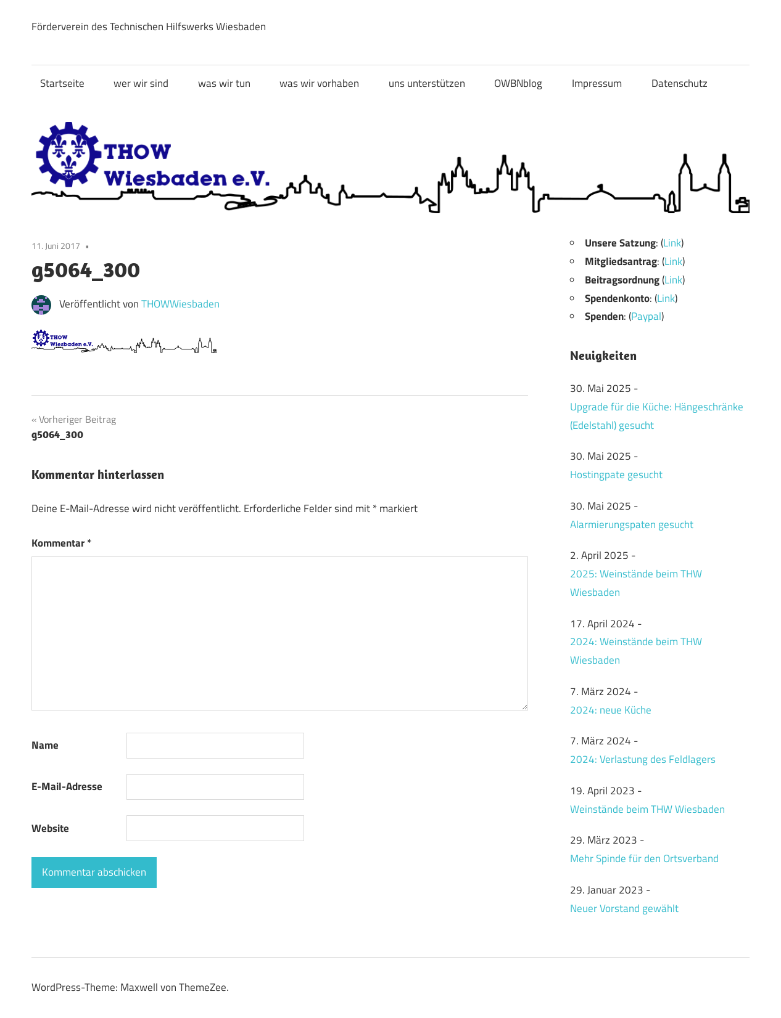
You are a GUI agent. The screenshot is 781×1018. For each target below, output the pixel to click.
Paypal (646, 316)
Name (45, 745)
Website (50, 828)
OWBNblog (518, 83)
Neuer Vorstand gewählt (624, 908)
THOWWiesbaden (180, 304)
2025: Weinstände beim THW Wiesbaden (636, 583)
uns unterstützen (427, 83)
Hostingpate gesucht (616, 474)
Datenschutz (679, 83)
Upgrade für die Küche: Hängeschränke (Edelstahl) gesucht (656, 416)
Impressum (597, 83)
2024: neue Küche (610, 710)
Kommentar (61, 543)
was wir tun (224, 83)
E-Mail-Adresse (66, 786)
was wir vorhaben (319, 83)
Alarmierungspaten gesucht (631, 524)
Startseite (62, 83)
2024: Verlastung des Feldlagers (643, 759)
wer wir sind (141, 83)
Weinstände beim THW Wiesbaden (647, 809)
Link (672, 243)
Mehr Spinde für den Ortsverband (644, 858)
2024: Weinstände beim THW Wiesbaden (636, 650)
